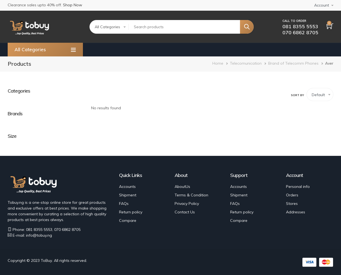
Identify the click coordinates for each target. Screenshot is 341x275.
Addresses (295, 212)
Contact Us (185, 212)
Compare (127, 220)
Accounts (127, 186)
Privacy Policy (187, 203)
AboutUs (182, 186)
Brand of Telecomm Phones (293, 63)
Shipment (127, 195)
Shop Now (72, 4)
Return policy (130, 212)
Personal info (298, 186)
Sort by (297, 95)
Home (217, 63)
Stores (292, 203)
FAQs (124, 203)
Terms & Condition (191, 195)
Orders (292, 195)
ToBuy (46, 260)
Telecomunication (246, 63)
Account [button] (321, 5)
